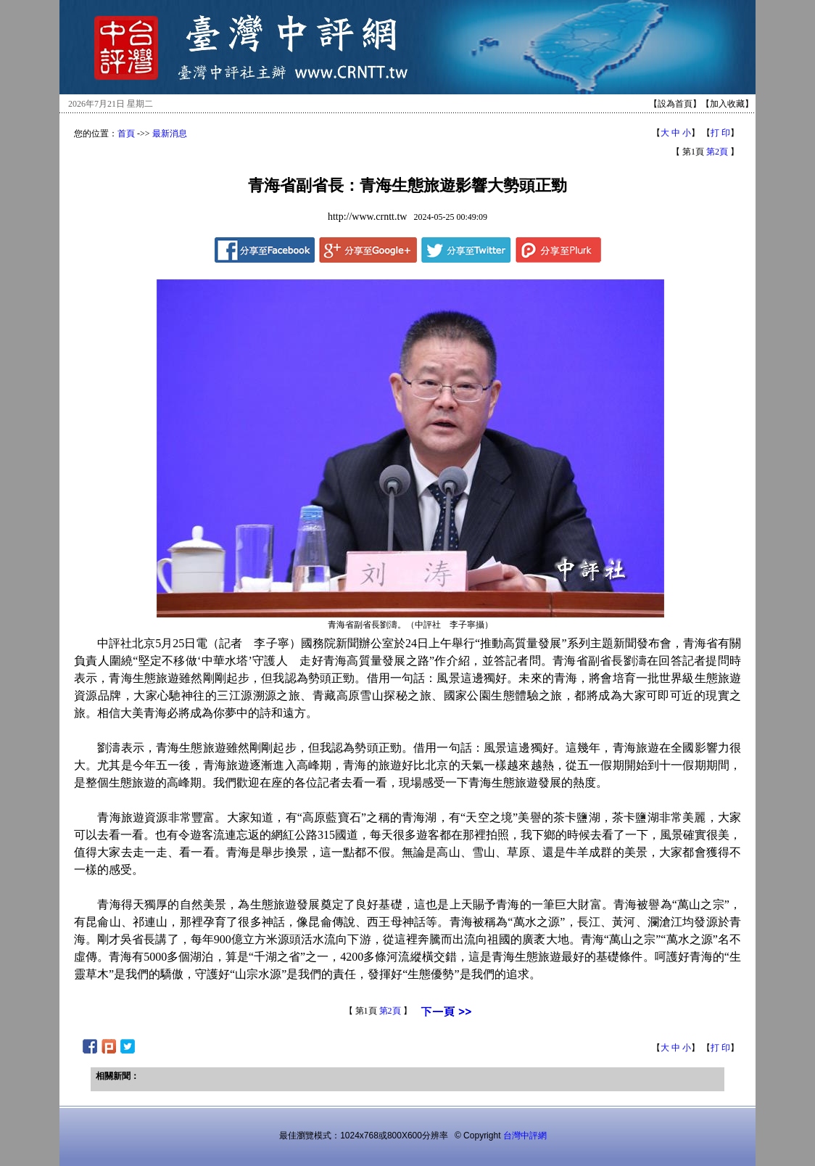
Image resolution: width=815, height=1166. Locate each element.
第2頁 (717, 152)
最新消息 (169, 133)
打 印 (720, 133)
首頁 (126, 133)
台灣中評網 (525, 1135)
